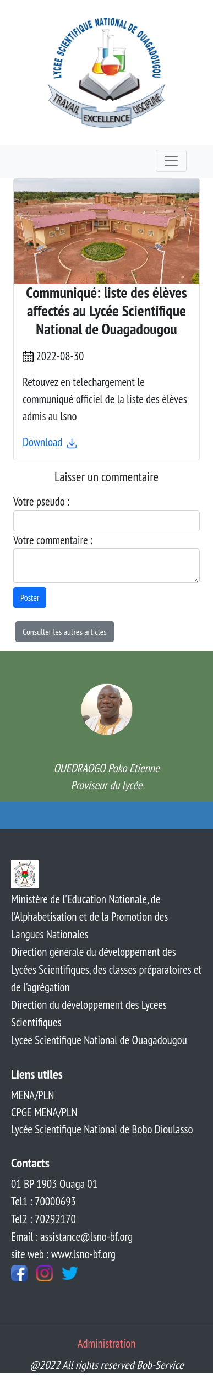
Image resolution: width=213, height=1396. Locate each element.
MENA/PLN (32, 1095)
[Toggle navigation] (171, 161)
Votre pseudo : (41, 501)
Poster (29, 597)
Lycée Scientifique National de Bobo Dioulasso (102, 1129)
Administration (107, 1343)
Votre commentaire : (52, 540)
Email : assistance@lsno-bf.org (72, 1236)
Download (51, 441)
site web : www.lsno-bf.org (63, 1254)
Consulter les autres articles (65, 631)
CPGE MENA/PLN (44, 1112)
